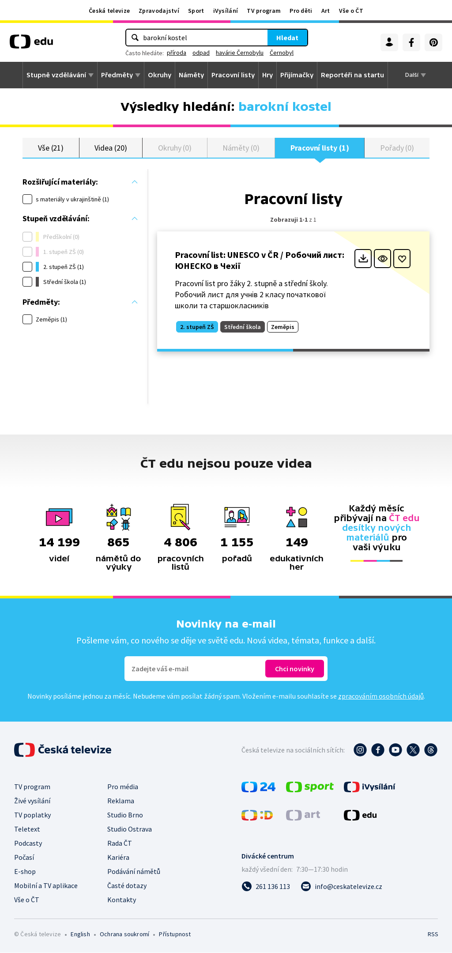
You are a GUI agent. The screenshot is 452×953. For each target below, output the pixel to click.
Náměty (191, 75)
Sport (196, 11)
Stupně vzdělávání (56, 75)
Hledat (287, 37)
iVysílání (225, 11)
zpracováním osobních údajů (381, 696)
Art (325, 11)
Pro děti (301, 11)
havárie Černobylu (240, 53)
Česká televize (109, 11)
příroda (176, 53)
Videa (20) (110, 148)
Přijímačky (296, 75)
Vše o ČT (351, 11)
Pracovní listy (233, 75)
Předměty (117, 75)
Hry (267, 75)
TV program (264, 11)
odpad (201, 53)
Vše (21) (51, 148)
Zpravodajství (159, 11)
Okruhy (159, 75)
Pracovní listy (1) (319, 148)
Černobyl (282, 53)
